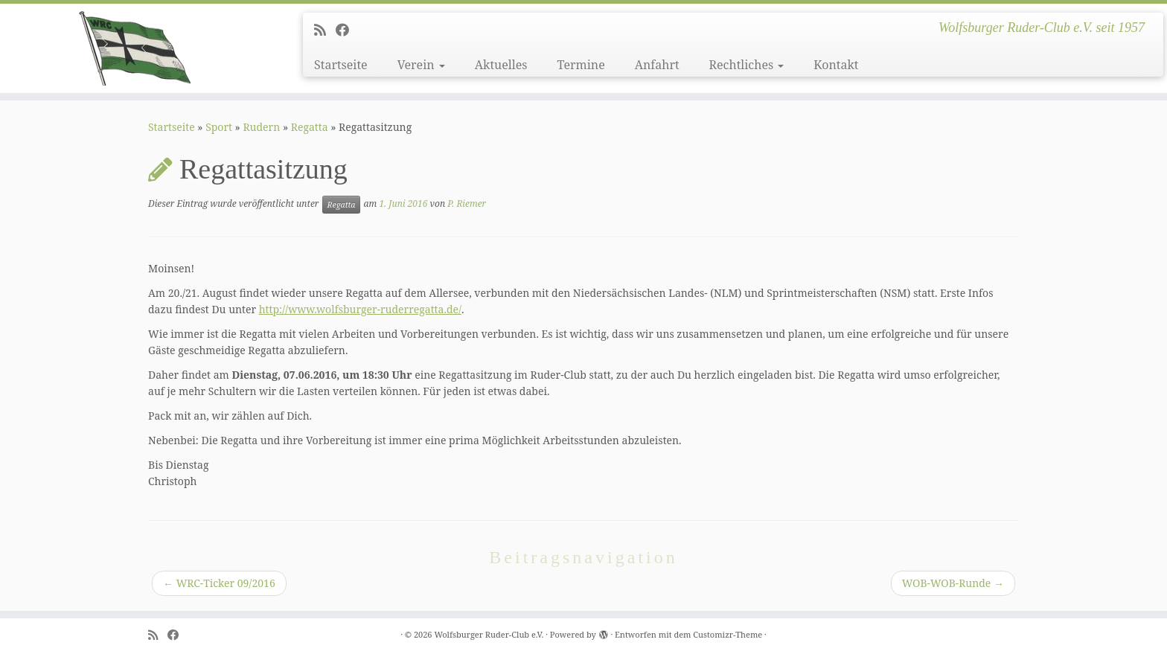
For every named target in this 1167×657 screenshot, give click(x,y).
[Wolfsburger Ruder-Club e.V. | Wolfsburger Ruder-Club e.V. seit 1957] (134, 48)
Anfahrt (657, 65)
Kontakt (835, 65)
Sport (218, 127)
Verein (421, 65)
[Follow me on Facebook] (347, 30)
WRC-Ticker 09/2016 (219, 583)
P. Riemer (466, 203)
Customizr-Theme (727, 634)
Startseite (341, 65)
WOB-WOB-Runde (953, 583)
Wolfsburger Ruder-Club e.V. (488, 634)
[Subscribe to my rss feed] (325, 30)
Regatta (309, 127)
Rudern (261, 127)
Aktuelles (501, 65)
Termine (580, 65)
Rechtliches (746, 65)
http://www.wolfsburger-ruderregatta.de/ (360, 309)
